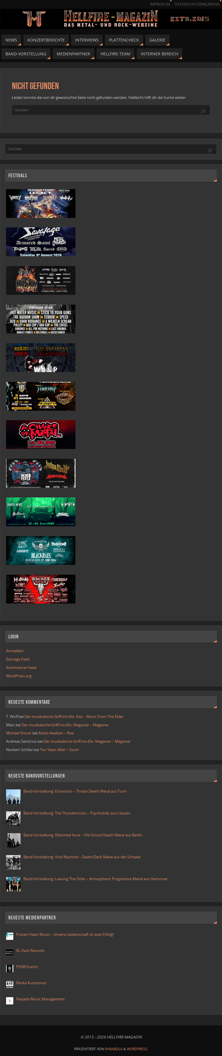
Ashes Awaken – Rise (56, 733)
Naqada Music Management (40, 999)
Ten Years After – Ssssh (59, 749)
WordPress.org (19, 675)
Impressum (160, 4)
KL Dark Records (30, 950)
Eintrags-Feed (17, 659)
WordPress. (137, 1048)
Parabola (114, 1048)
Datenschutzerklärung (197, 4)
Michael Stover (19, 733)
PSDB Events (27, 966)
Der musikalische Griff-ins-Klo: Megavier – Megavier (65, 724)
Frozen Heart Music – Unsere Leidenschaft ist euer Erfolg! (65, 934)
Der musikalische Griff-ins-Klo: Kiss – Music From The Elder (74, 716)
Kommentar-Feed (21, 667)
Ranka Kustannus (31, 982)
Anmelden (15, 650)
